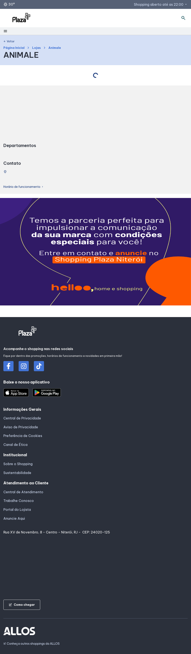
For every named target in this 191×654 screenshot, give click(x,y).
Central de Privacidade (22, 418)
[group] (95, 252)
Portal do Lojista (17, 509)
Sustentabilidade (17, 473)
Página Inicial (14, 48)
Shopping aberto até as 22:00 (161, 4)
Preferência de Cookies (22, 436)
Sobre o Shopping (18, 464)
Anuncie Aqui (14, 518)
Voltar (9, 41)
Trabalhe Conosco (18, 501)
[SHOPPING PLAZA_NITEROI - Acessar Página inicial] (21, 18)
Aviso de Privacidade (20, 427)
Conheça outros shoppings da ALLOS (31, 644)
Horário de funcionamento (23, 187)
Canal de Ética (15, 444)
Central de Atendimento (23, 492)
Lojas (36, 48)
